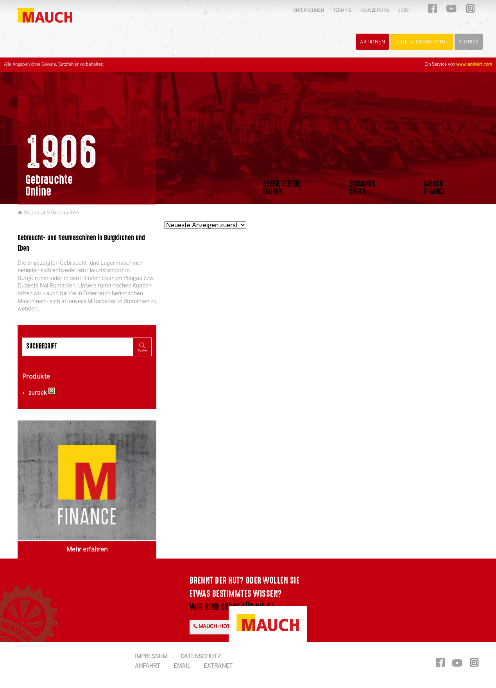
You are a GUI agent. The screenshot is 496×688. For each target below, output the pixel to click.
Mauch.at (34, 213)
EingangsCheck (362, 188)
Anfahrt (147, 666)
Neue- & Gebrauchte (421, 42)
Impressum (151, 656)
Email (182, 666)
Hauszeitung (374, 11)
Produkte (36, 377)
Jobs (403, 11)
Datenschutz (201, 656)
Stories (468, 42)
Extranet (218, 666)
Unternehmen (308, 11)
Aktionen (372, 42)
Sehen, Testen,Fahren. (282, 188)
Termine (342, 11)
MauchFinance (434, 188)
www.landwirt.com (474, 64)
